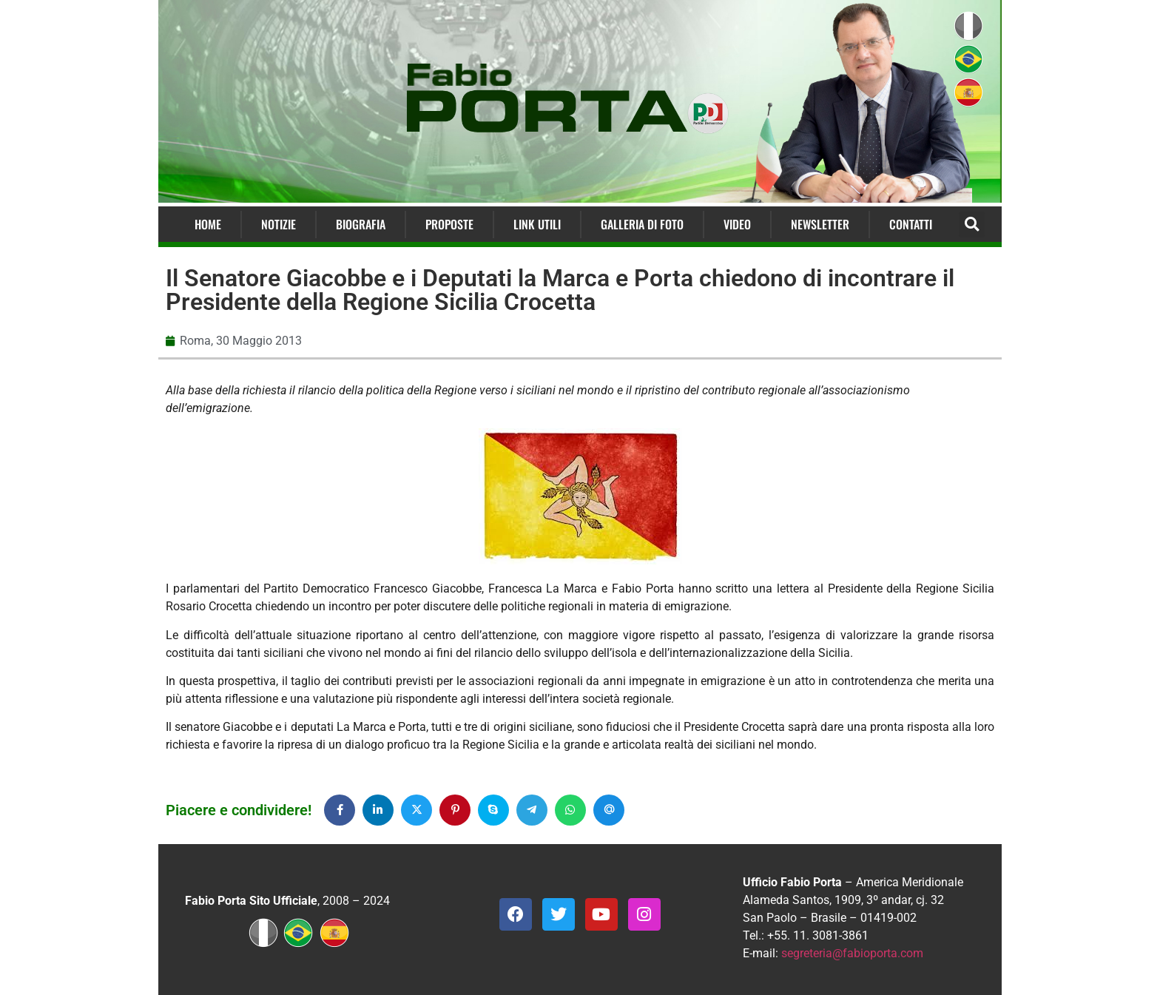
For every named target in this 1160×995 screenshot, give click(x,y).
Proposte (449, 224)
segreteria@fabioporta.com (852, 953)
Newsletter (820, 224)
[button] (972, 224)
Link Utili (537, 224)
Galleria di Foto (642, 224)
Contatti (910, 224)
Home (208, 224)
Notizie (278, 224)
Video (737, 224)
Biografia (360, 224)
